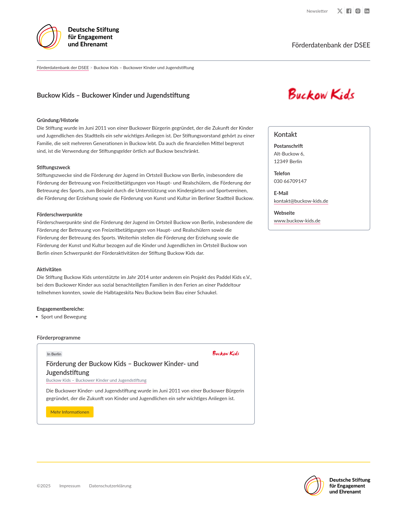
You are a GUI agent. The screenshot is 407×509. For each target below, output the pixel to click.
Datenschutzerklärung (110, 485)
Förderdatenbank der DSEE (63, 67)
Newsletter (317, 10)
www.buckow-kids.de (297, 220)
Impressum (69, 485)
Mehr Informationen (69, 411)
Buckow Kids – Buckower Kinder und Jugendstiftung (96, 380)
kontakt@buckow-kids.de (301, 201)
